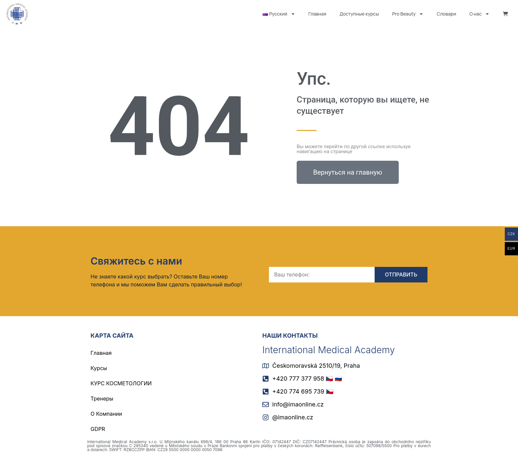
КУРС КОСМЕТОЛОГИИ (121, 383)
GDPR (98, 429)
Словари (446, 14)
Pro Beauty (408, 14)
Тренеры (102, 398)
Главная (317, 14)
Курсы (99, 368)
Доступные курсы (359, 14)
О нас (479, 14)
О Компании (106, 413)
